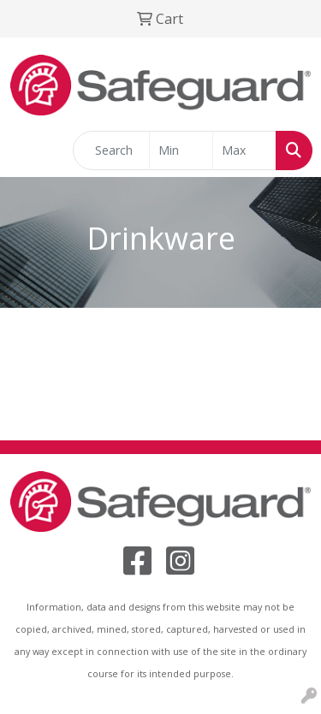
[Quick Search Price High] (244, 150)
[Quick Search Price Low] (181, 150)
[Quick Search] (111, 150)
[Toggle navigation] (27, 150)
